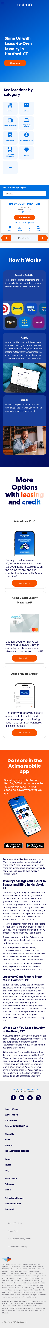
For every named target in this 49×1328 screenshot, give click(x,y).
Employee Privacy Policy (17, 1246)
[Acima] (24, 6)
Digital (8, 1189)
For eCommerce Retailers (17, 1151)
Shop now (15, 63)
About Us (9, 1134)
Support (9, 1145)
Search (38, 229)
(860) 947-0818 (25, 212)
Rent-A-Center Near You (16, 1126)
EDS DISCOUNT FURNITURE (24, 203)
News (7, 1139)
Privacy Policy (13, 1231)
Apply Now (24, 217)
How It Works (11, 1109)
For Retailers (11, 1120)
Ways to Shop (11, 1114)
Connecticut (25, 1089)
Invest (8, 1164)
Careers (8, 1159)
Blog (7, 1170)
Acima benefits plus (14, 1198)
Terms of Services (15, 1223)
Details (19, 229)
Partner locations (13, 1203)
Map (9, 229)
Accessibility (11, 1178)
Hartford (35, 1089)
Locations (14, 1089)
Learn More (24, 583)
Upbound (9, 1209)
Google (36, 846)
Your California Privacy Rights (19, 1239)
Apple (14, 846)
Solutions (9, 1184)
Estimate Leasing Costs (24, 222)
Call (29, 229)
